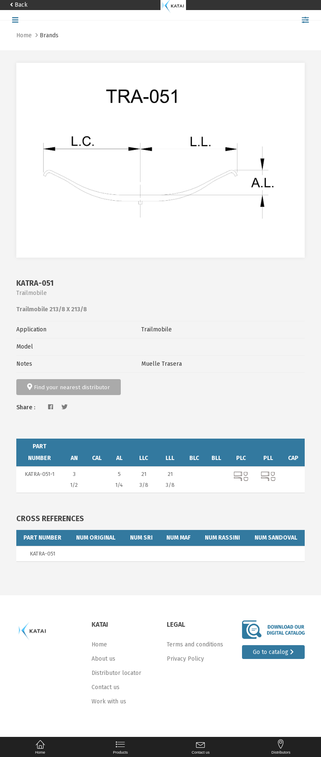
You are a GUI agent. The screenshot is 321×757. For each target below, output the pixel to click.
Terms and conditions (195, 644)
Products (120, 746)
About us (103, 658)
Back (19, 4)
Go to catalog (273, 652)
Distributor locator (116, 673)
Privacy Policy (185, 658)
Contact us (106, 687)
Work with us (109, 701)
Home (24, 35)
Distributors (281, 746)
